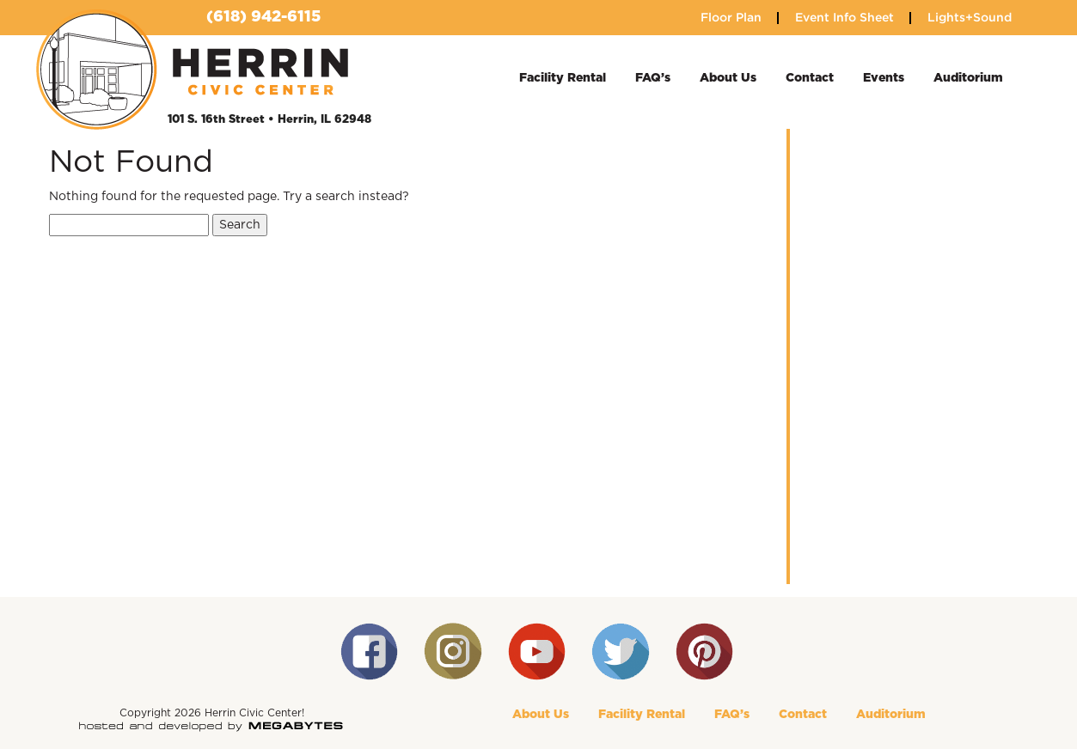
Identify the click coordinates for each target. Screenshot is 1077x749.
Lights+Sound (969, 16)
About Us (728, 78)
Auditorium (968, 78)
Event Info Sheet (844, 16)
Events (883, 78)
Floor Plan (731, 16)
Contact (810, 78)
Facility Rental (562, 78)
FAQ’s (652, 78)
